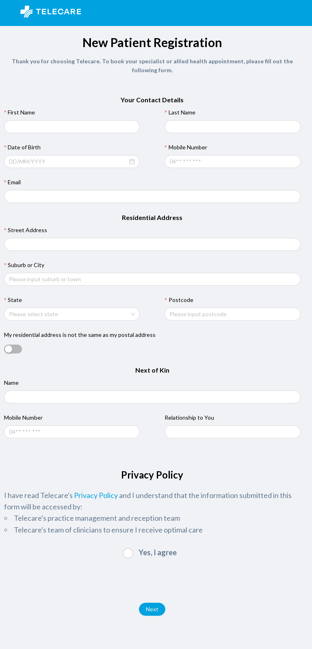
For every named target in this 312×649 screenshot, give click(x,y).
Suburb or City (26, 264)
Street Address (27, 229)
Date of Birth (24, 147)
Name (11, 382)
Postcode (181, 299)
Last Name (182, 112)
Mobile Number (188, 147)
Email (14, 182)
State (15, 299)
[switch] (13, 349)
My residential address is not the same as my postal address (80, 334)
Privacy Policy (96, 495)
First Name (21, 112)
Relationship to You (189, 417)
